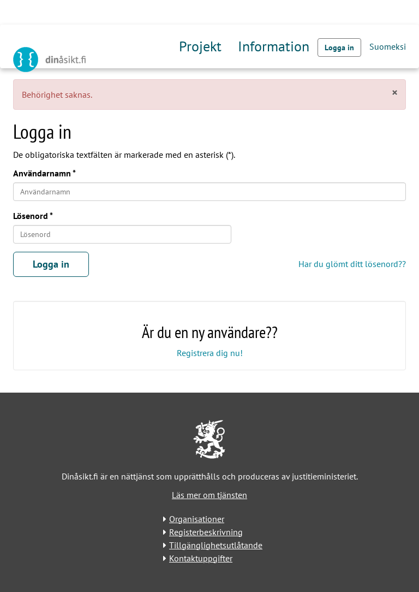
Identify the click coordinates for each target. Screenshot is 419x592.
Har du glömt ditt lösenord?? (352, 263)
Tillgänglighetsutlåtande (215, 545)
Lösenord (30, 215)
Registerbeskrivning (206, 531)
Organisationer (196, 518)
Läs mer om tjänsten (209, 494)
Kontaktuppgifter (200, 558)
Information (273, 46)
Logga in (339, 47)
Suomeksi (387, 46)
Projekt (200, 46)
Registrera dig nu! (210, 352)
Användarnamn (42, 173)
